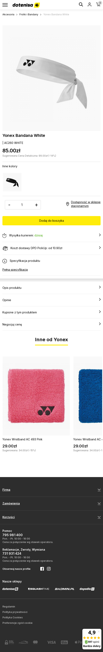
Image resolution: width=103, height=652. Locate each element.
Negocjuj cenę (51, 324)
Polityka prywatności (14, 612)
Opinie (51, 300)
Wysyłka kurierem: (51, 235)
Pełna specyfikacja (15, 269)
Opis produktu (51, 287)
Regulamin (8, 606)
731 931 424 (11, 553)
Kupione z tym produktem (51, 312)
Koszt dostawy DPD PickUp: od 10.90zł (51, 248)
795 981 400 (12, 535)
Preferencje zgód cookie (17, 622)
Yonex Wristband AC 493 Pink (22, 439)
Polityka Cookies (12, 617)
